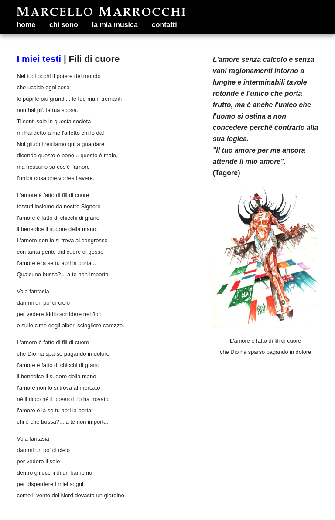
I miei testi (39, 59)
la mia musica (115, 24)
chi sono (63, 24)
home (26, 24)
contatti (164, 24)
